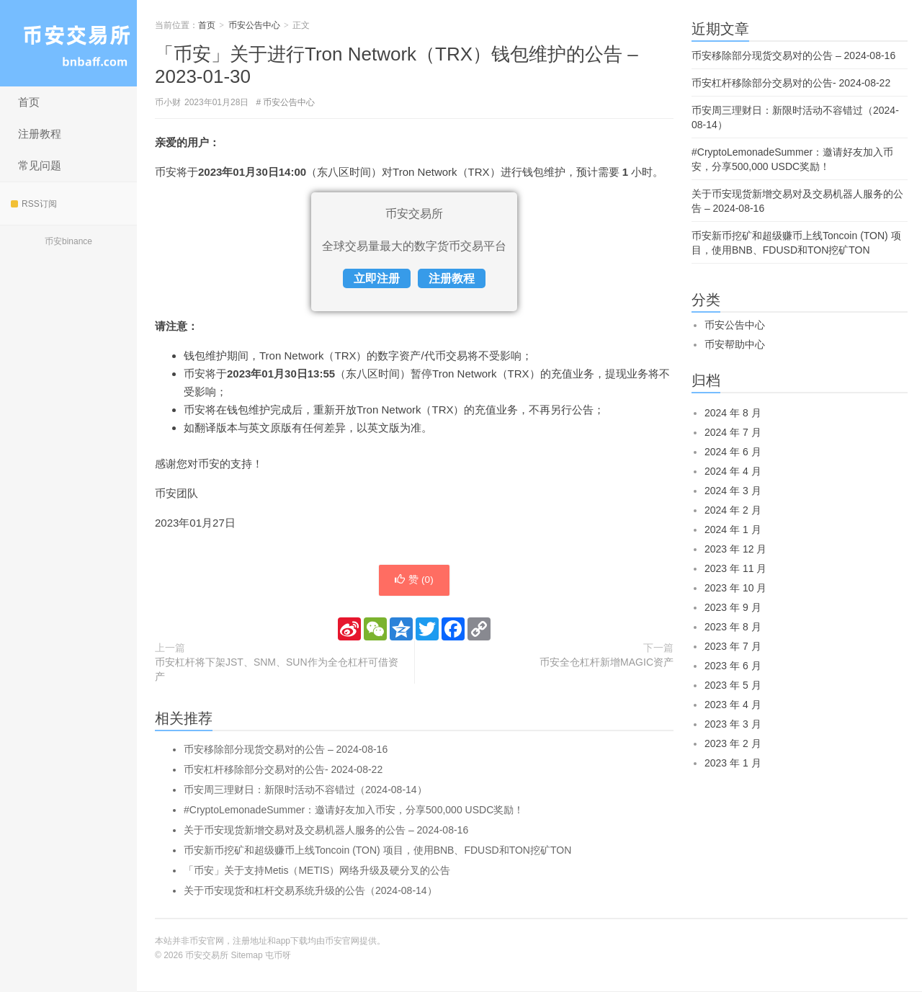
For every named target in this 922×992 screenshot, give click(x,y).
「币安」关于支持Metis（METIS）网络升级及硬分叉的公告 (317, 871)
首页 (29, 102)
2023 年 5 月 (732, 685)
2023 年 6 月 (732, 665)
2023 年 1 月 (732, 763)
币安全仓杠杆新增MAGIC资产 (606, 663)
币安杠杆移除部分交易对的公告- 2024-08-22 (283, 770)
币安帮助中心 (734, 344)
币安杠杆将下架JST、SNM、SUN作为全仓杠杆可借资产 (276, 670)
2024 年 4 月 (732, 471)
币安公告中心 (254, 25)
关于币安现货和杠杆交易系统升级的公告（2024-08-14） (310, 891)
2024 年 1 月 (732, 529)
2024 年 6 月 (732, 451)
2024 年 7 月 (732, 432)
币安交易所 (68, 43)
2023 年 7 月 (732, 646)
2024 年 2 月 (732, 510)
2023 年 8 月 (732, 627)
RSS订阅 (34, 204)
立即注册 (377, 278)
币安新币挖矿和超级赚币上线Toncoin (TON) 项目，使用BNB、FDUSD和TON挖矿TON (377, 851)
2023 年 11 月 (735, 568)
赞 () (414, 580)
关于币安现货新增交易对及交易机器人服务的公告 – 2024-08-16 (326, 830)
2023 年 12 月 (735, 549)
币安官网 (342, 942)
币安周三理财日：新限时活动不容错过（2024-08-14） (305, 790)
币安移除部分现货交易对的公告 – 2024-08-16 (286, 750)
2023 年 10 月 (735, 588)
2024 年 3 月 (732, 490)
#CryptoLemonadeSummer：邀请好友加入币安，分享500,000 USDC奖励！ (354, 810)
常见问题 (39, 165)
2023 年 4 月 (732, 704)
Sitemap (247, 956)
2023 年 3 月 (732, 724)
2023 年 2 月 (732, 743)
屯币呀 (278, 956)
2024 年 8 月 (732, 413)
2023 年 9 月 (732, 607)
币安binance (68, 241)
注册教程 (39, 134)
